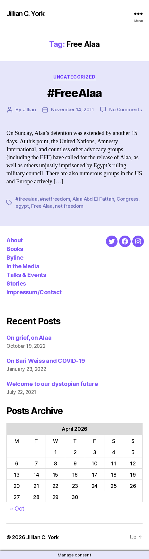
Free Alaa (42, 206)
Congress (127, 199)
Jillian (29, 109)
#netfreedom (55, 199)
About (14, 240)
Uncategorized (74, 76)
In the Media (22, 266)
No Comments (125, 109)
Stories (16, 283)
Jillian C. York (25, 13)
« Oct (17, 508)
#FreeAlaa (74, 93)
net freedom (69, 206)
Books (14, 249)
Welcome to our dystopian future (52, 383)
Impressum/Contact (34, 292)
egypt (22, 206)
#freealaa (26, 199)
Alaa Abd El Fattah (93, 199)
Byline (14, 257)
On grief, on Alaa (28, 337)
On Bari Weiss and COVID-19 (45, 360)
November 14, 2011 (72, 109)
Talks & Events (26, 274)
